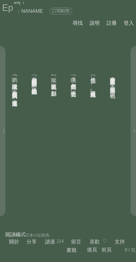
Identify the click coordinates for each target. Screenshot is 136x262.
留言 (76, 242)
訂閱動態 (61, 10)
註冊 (112, 23)
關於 (14, 242)
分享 (31, 242)
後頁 (92, 250)
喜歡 (95, 242)
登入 (129, 23)
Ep (7, 8)
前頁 (107, 250)
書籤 (71, 250)
